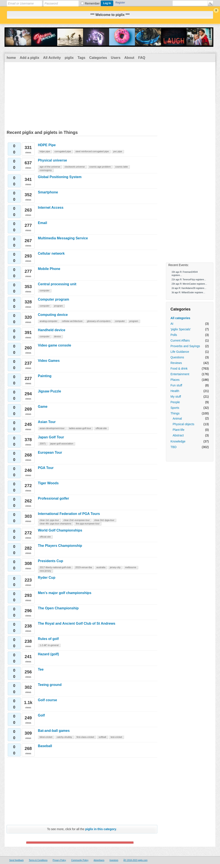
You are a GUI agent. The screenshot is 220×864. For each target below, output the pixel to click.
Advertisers (99, 860)
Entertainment (179, 374)
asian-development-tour (52, 428)
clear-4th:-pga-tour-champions (55, 523)
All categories (180, 318)
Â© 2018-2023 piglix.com (135, 860)
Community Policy (79, 860)
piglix (69, 58)
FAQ (141, 58)
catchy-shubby (64, 737)
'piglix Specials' (180, 329)
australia (100, 567)
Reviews (176, 363)
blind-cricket (46, 737)
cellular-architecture (72, 321)
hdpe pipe (45, 151)
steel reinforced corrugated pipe (92, 151)
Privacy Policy (59, 860)
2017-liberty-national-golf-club (55, 567)
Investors (114, 860)
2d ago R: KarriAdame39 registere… (189, 288)
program (58, 305)
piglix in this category (100, 829)
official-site (101, 428)
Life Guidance (179, 351)
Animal (177, 418)
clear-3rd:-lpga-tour (104, 520)
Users (115, 58)
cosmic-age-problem (100, 166)
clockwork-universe (75, 166)
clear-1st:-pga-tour (49, 520)
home (11, 58)
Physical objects (183, 424)
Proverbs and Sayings (185, 346)
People (175, 402)
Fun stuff (176, 385)
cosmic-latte (121, 166)
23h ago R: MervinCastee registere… (189, 284)
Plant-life (178, 429)
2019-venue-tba (83, 567)
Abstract (178, 435)
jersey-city (115, 567)
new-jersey (45, 570)
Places (175, 379)
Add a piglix (29, 58)
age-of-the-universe (50, 166)
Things (175, 413)
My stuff (175, 396)
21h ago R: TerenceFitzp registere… (189, 279)
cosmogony (46, 170)
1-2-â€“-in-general (49, 645)
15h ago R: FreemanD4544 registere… (185, 273)
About (129, 58)
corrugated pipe (62, 151)
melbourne (130, 567)
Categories (98, 58)
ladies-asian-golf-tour (80, 428)
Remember (92, 3)
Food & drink (178, 368)
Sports (174, 407)
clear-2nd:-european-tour (77, 520)
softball (102, 737)
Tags (81, 58)
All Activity (52, 58)
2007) (43, 443)
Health (174, 391)
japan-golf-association (61, 443)
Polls (173, 335)
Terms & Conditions (38, 860)
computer (45, 290)
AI (171, 323)
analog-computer (48, 321)
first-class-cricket (85, 737)
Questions (177, 357)
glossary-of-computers (98, 321)
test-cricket (116, 737)
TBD (173, 447)
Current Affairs (180, 340)
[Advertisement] (110, 94)
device (57, 336)
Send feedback (16, 860)
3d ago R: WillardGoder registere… (188, 292)
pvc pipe (117, 151)
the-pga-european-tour (87, 523)
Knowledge (177, 441)
